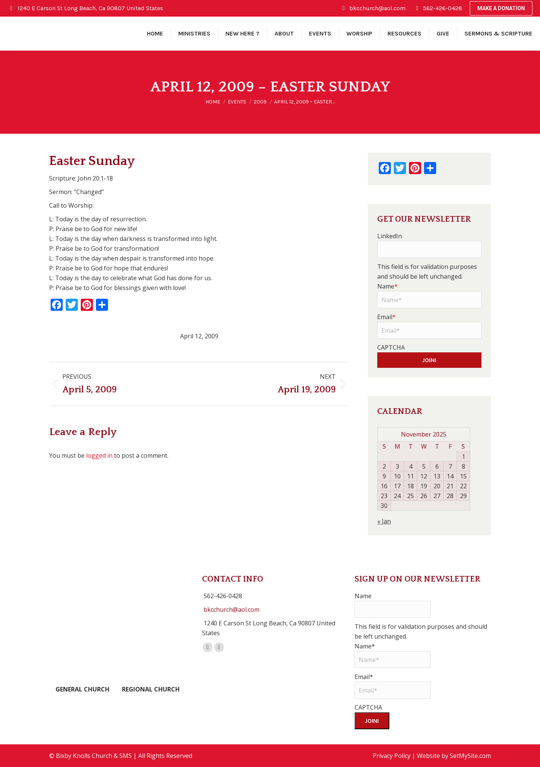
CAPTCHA (391, 347)
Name (387, 286)
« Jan (384, 521)
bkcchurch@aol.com (231, 609)
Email (386, 317)
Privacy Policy (391, 756)
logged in (99, 455)
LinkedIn (389, 236)
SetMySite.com (470, 756)
